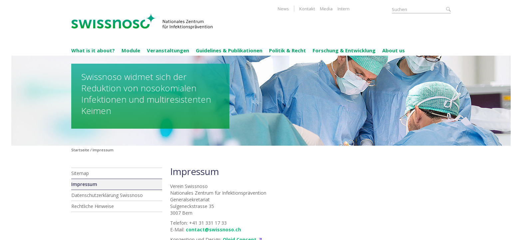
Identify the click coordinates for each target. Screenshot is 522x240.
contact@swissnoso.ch (213, 229)
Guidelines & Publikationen (229, 50)
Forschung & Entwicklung (344, 50)
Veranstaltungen (168, 50)
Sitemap (80, 173)
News (283, 9)
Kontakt (307, 9)
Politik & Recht (287, 50)
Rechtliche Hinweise (92, 206)
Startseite (80, 149)
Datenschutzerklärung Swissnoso (107, 195)
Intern (344, 9)
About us (393, 50)
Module (131, 50)
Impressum (84, 184)
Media (326, 9)
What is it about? (93, 50)
